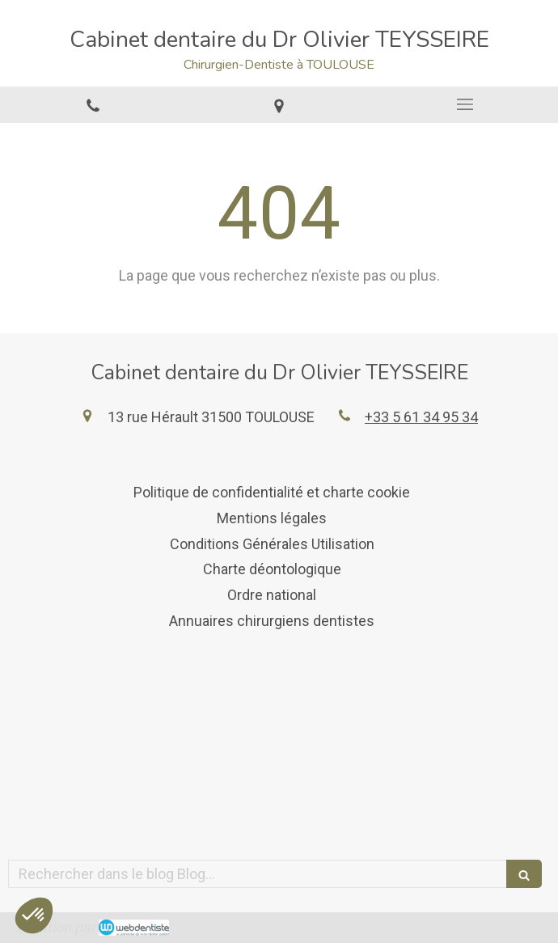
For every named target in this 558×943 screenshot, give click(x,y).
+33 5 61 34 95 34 (421, 416)
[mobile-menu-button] (465, 104)
